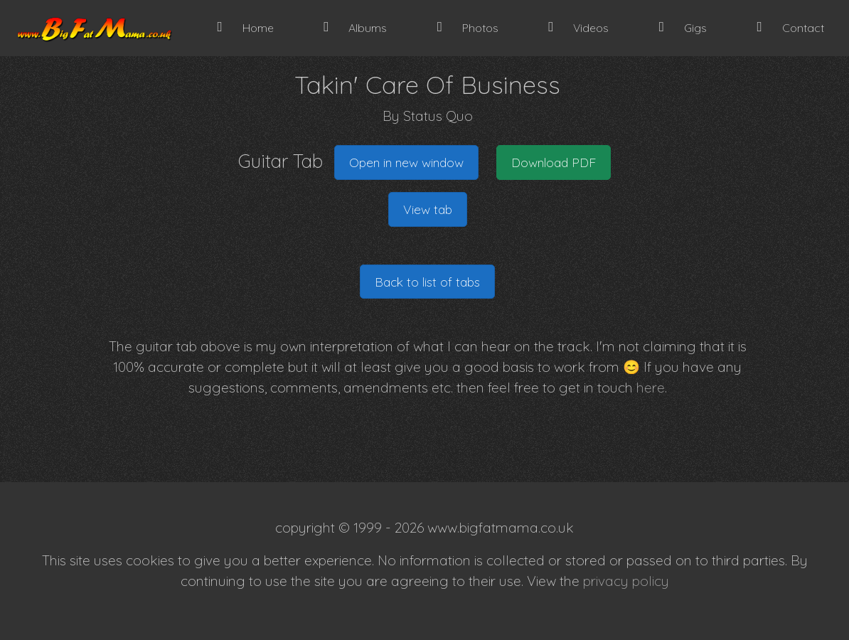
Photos (467, 27)
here (650, 387)
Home (246, 27)
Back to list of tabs (427, 281)
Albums (355, 27)
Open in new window (406, 162)
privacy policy (626, 581)
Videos (578, 27)
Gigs (683, 27)
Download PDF (553, 162)
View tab (427, 209)
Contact (790, 27)
